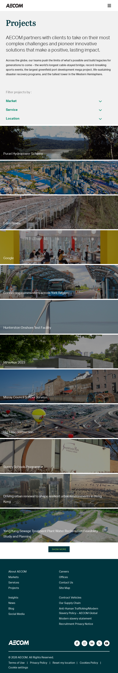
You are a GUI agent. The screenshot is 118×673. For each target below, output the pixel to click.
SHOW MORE (59, 549)
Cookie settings (18, 667)
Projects (13, 588)
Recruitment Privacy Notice (76, 624)
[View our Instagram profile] (84, 643)
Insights (13, 597)
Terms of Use (16, 662)
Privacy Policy (38, 662)
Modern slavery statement (75, 618)
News (11, 603)
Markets (13, 577)
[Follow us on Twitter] (99, 643)
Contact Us (66, 582)
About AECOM (17, 571)
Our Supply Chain (70, 603)
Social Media (16, 614)
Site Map (64, 588)
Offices (63, 577)
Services (13, 582)
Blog (11, 608)
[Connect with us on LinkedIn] (92, 643)
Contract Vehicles (70, 597)
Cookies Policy (89, 662)
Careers (64, 571)
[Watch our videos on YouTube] (107, 643)
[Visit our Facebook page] (77, 643)
